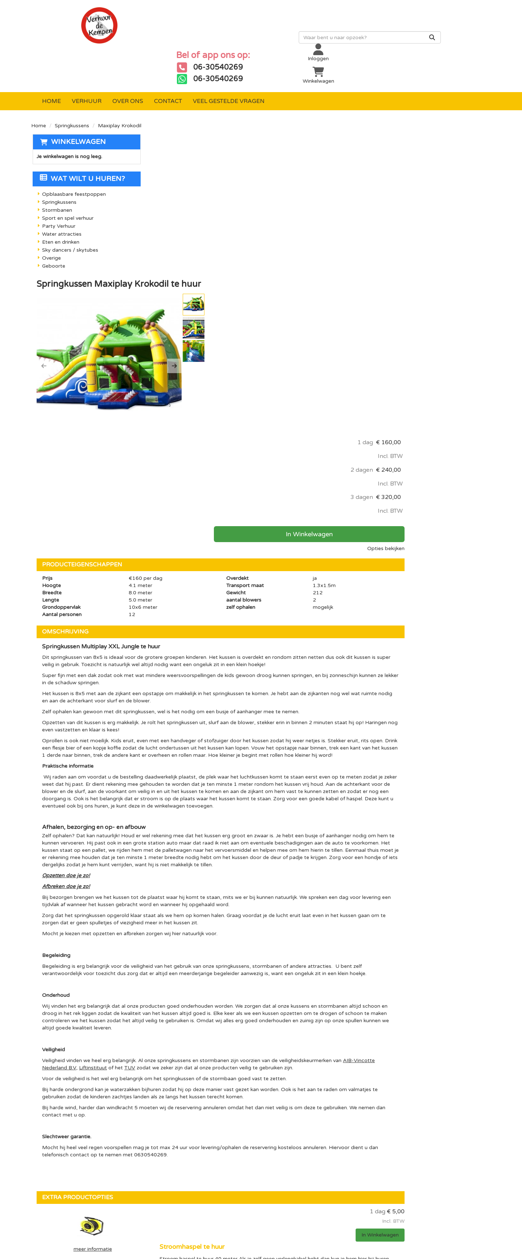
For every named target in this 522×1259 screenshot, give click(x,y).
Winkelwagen (77, 106)
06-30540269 (63, 1193)
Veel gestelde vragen (229, 65)
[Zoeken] (285, 42)
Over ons (127, 65)
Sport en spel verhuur (66, 182)
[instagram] (416, 1124)
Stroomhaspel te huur (270, 935)
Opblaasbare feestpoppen (73, 158)
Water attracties (60, 198)
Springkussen (170, 1133)
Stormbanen (56, 174)
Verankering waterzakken (275, 1041)
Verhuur (87, 65)
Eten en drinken (59, 206)
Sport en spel (170, 1157)
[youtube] (401, 1124)
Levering (239, 1120)
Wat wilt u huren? (81, 143)
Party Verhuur (57, 190)
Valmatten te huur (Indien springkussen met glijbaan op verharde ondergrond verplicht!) (316, 991)
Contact (168, 65)
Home (51, 65)
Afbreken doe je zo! (181, 602)
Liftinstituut (230, 790)
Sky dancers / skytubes (69, 214)
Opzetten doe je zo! (181, 591)
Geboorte (52, 230)
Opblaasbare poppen (181, 1120)
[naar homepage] (88, 30)
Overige (50, 222)
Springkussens (72, 89)
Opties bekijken (466, 224)
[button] (159, 186)
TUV (267, 790)
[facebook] (387, 1124)
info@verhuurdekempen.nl (85, 1200)
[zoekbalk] (223, 42)
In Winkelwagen (433, 210)
